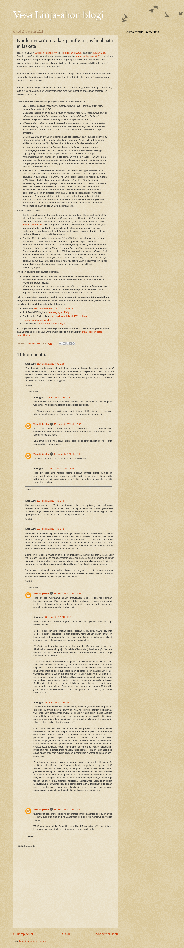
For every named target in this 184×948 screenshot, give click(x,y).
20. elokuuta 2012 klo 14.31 (67, 593)
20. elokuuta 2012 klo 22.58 (58, 702)
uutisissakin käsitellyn (46, 52)
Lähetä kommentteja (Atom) (32, 941)
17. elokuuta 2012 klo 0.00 (58, 397)
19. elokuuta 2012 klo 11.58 (50, 500)
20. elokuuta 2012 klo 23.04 (67, 809)
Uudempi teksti (23, 934)
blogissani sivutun (72, 52)
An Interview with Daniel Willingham (68, 316)
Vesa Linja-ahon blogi (58, 14)
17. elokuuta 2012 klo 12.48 (67, 424)
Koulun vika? (99, 52)
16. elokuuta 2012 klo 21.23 (50, 363)
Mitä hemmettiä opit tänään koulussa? (53, 308)
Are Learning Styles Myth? (52, 323)
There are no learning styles (37, 320)
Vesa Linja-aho (41, 424)
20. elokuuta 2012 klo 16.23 (58, 617)
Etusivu (65, 934)
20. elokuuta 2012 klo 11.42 (50, 529)
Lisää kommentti (26, 846)
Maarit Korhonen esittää (88, 56)
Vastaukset (33, 391)
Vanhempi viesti (107, 934)
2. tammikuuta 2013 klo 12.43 (59, 468)
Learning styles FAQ (58, 312)
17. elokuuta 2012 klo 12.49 (67, 454)
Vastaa (28, 385)
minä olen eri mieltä (33, 224)
